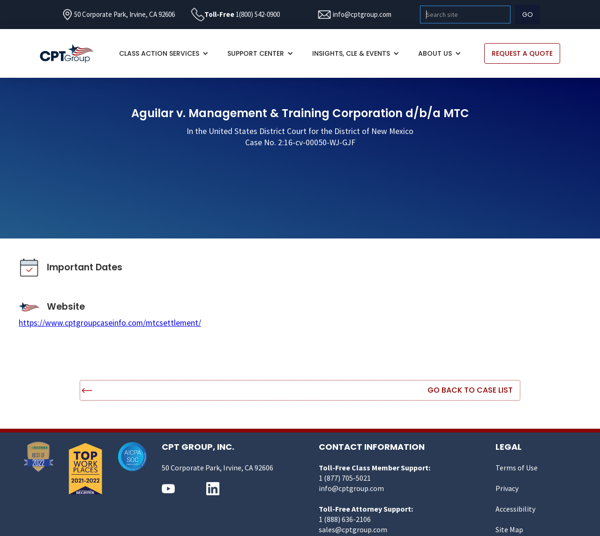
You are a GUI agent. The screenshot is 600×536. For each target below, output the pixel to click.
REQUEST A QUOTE (522, 53)
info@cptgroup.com (362, 14)
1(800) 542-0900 (258, 14)
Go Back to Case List (470, 390)
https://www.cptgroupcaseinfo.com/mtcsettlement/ (110, 323)
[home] (71, 53)
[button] (164, 53)
